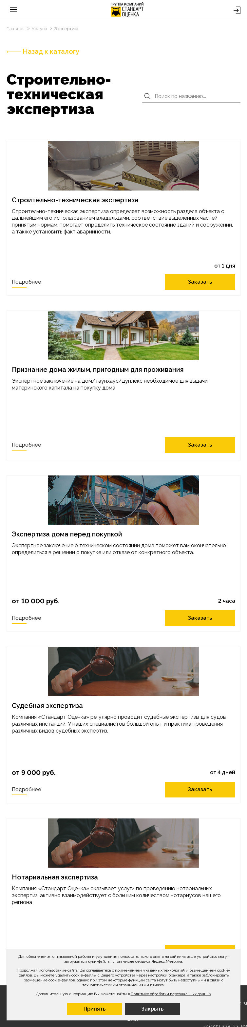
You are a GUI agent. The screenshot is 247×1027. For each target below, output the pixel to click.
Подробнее (26, 282)
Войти (237, 10)
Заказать (200, 282)
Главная (16, 28)
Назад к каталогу (43, 51)
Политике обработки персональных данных (171, 994)
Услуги (40, 28)
